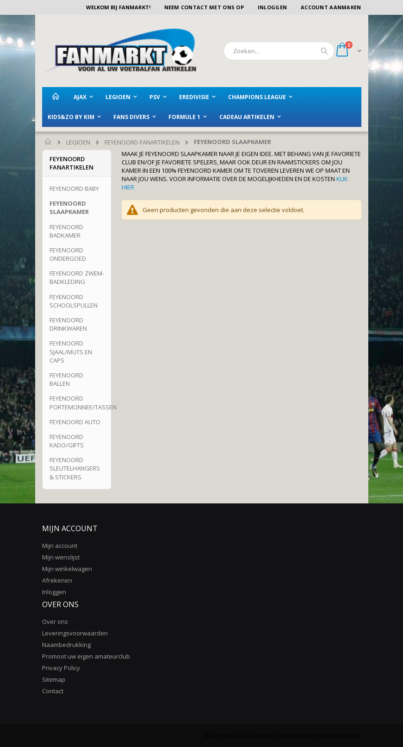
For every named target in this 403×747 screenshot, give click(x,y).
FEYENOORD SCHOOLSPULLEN (74, 301)
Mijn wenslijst (61, 557)
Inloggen (272, 7)
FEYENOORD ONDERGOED (68, 254)
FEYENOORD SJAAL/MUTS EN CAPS (71, 351)
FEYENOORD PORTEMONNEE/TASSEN (83, 402)
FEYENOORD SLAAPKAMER (69, 207)
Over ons (55, 621)
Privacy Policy (61, 668)
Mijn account (59, 545)
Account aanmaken (331, 7)
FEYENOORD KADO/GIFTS (67, 441)
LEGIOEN (78, 142)
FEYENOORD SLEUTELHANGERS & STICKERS (75, 468)
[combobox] (279, 51)
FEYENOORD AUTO (75, 422)
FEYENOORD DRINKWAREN (68, 324)
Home (48, 142)
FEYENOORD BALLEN (66, 379)
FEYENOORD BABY (74, 188)
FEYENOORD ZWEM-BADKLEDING (77, 277)
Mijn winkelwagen (67, 569)
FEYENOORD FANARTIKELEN (142, 142)
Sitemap (53, 679)
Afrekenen (57, 580)
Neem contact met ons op (204, 7)
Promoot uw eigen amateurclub (86, 656)
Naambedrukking (66, 644)
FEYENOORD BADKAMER (66, 231)
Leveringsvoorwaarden (75, 633)
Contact (52, 691)
